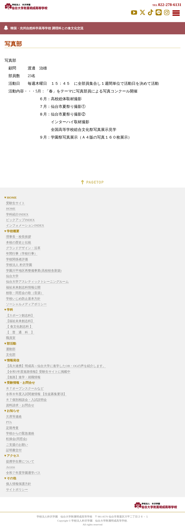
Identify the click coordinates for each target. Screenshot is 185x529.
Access (10, 467)
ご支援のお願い (17, 444)
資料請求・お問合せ (20, 405)
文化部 (10, 354)
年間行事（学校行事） (21, 253)
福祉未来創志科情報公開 (23, 287)
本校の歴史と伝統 (18, 242)
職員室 (10, 338)
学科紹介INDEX (17, 214)
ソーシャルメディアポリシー (26, 304)
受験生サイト (15, 203)
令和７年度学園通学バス (23, 472)
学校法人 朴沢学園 (19, 265)
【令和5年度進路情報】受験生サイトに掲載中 (38, 371)
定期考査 (12, 428)
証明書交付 (14, 450)
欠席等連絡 (14, 416)
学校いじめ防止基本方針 (23, 298)
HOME (10, 208)
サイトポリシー (17, 489)
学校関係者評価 (17, 259)
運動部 (10, 349)
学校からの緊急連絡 (20, 433)
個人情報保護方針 (18, 484)
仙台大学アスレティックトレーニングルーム (37, 281)
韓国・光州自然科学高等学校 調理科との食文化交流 (46, 28)
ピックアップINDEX (20, 220)
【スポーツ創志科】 (20, 315)
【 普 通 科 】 (20, 332)
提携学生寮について (20, 461)
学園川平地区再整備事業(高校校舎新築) (33, 270)
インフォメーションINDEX (25, 225)
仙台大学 (12, 276)
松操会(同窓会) (16, 439)
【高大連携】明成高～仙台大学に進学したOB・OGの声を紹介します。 (56, 366)
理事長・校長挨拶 (18, 236)
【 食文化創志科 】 (19, 326)
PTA (9, 422)
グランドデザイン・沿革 (23, 248)
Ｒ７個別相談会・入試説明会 (26, 399)
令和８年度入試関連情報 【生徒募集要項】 (36, 394)
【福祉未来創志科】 (20, 321)
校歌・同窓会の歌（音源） (25, 293)
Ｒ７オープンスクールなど (25, 388)
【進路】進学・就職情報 (23, 377)
